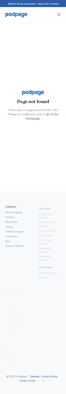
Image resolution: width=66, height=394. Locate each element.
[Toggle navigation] (59, 15)
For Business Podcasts (45, 217)
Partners (9, 218)
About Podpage (13, 213)
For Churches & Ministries (46, 225)
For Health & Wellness (45, 259)
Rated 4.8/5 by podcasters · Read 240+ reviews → (33, 3)
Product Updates (14, 247)
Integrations (11, 223)
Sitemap (35, 376)
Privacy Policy (49, 376)
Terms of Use (27, 380)
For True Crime (46, 231)
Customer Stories (47, 274)
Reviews (42, 278)
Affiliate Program (14, 232)
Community (11, 237)
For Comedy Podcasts (44, 251)
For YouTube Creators (45, 243)
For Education (45, 236)
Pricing (9, 228)
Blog (7, 242)
